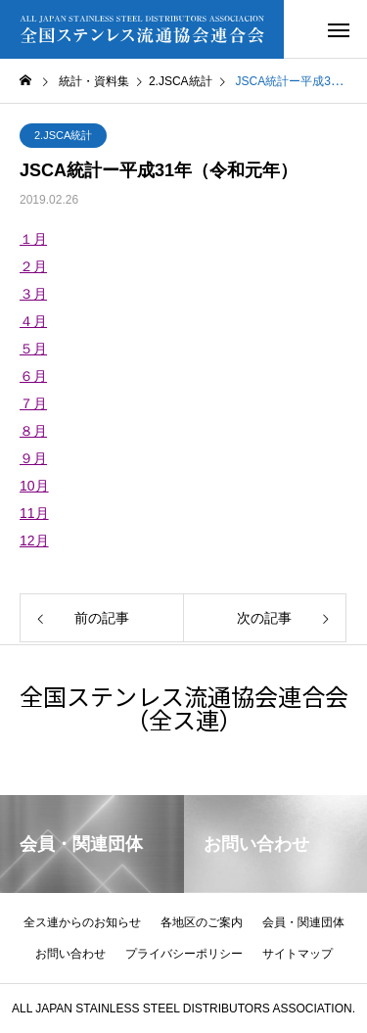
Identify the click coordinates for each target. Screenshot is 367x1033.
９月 (33, 458)
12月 (34, 540)
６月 (33, 376)
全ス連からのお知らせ (82, 922)
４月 (33, 321)
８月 (33, 431)
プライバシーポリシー (184, 954)
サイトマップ (297, 954)
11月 (34, 513)
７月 (33, 403)
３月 (33, 294)
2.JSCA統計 (63, 135)
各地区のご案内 (202, 922)
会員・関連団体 (303, 922)
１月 (33, 239)
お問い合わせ (70, 954)
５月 (33, 348)
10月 (34, 485)
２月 (33, 266)
